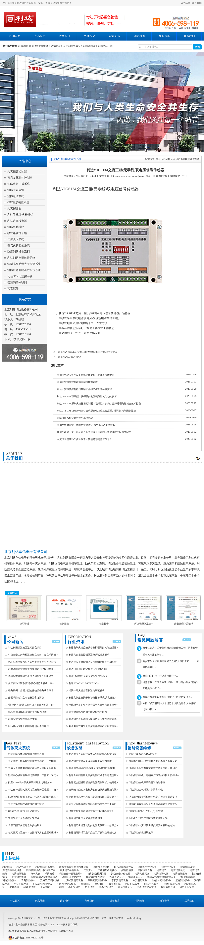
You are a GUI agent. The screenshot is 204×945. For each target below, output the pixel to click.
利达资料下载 (105, 46)
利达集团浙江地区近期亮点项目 (25, 647)
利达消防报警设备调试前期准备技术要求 (90, 761)
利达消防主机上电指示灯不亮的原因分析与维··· (154, 775)
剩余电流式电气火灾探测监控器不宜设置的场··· (93, 726)
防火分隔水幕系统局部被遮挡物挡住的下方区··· (93, 804)
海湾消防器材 (187, 877)
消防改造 (49, 873)
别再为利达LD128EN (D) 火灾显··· (147, 811)
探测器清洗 (127, 870)
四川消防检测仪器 (97, 873)
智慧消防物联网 (17, 282)
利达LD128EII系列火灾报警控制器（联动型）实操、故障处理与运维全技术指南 (99, 403)
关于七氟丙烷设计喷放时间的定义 (26, 804)
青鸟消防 (99, 883)
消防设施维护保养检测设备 (161, 877)
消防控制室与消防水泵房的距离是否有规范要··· (154, 761)
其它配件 (13, 288)
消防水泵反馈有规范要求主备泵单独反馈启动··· (154, 768)
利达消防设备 (90, 46)
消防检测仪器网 (101, 867)
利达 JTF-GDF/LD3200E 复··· (144, 753)
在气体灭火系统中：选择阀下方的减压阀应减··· (33, 832)
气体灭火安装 (116, 877)
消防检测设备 (145, 870)
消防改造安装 (135, 877)
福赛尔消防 (29, 887)
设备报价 (64, 36)
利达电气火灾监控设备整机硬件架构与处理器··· (93, 647)
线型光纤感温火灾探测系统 (24, 263)
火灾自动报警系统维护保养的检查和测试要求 (153, 796)
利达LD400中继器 (72, 356)
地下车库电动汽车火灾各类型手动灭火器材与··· (33, 661)
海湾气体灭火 (142, 873)
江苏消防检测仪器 (107, 870)
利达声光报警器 (17, 220)
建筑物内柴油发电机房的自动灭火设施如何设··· (93, 789)
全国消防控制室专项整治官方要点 (26, 697)
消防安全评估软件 (120, 873)
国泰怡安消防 (106, 887)
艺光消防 (89, 887)
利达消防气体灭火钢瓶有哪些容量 (26, 753)
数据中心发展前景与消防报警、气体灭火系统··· (33, 775)
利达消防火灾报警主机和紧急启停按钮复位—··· (33, 669)
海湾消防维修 (180, 873)
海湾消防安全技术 (146, 887)
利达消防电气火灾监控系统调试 (85, 818)
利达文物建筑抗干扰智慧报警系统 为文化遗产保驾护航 (86, 425)
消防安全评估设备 (147, 867)
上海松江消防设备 (73, 880)
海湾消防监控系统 (95, 877)
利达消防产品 (21, 883)
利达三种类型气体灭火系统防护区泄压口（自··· (33, 789)
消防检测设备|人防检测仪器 (40, 870)
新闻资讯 (164, 36)
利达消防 (23, 46)
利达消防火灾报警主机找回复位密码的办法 (152, 825)
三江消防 (59, 887)
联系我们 (189, 36)
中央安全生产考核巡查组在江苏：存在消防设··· (33, 654)
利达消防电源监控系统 (21, 257)
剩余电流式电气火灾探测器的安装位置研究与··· (93, 796)
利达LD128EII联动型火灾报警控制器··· (89, 669)
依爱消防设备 (140, 880)
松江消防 (85, 883)
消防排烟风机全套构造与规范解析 (75, 417)
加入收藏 (197, 3)
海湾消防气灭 (161, 873)
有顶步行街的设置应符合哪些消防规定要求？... (167, 696)
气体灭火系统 (15, 239)
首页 (158, 159)
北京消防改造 (187, 867)
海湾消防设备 (19, 873)
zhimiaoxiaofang (134, 918)
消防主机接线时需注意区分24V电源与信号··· (92, 811)
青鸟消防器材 (28, 880)
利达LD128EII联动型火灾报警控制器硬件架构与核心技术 (87, 396)
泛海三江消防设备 (49, 880)
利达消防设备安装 (58, 46)
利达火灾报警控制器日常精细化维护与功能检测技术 (84, 389)
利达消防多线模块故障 (141, 832)
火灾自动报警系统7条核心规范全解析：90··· (31, 683)
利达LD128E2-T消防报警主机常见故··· (149, 818)
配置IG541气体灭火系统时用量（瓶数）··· (30, 782)
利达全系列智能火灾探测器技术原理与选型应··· (93, 775)
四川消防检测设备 (69, 870)
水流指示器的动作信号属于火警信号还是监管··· (93, 704)
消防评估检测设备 (42, 883)
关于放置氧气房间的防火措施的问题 (88, 712)
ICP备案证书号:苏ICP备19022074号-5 (27, 931)
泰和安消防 (115, 883)
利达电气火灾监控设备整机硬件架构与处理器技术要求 (85, 375)
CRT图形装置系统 (18, 202)
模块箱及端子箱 (17, 233)
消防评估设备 (169, 867)
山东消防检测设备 (123, 867)
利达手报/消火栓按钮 (20, 214)
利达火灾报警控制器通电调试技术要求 (77, 382)
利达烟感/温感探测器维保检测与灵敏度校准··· (93, 768)
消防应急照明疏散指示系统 (24, 270)
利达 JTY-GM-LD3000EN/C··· (84, 683)
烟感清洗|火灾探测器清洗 (44, 877)
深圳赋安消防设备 (97, 880)
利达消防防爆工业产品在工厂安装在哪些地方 (93, 832)
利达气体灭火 (75, 46)
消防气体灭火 (151, 883)
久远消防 (45, 887)
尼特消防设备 (182, 880)
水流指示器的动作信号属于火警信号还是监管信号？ (84, 439)
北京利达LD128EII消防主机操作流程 (27, 712)
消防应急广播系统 (18, 183)
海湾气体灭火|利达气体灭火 (73, 867)
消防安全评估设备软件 (71, 873)
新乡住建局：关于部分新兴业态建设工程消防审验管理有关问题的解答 (94, 432)
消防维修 (139, 36)
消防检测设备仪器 (66, 883)
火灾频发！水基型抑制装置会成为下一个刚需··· (33, 761)
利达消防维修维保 (45, 867)
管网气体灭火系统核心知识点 (23, 818)
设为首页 (185, 3)
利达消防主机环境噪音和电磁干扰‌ (147, 782)
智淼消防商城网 (171, 883)
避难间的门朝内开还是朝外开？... (160, 675)
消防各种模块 (15, 227)
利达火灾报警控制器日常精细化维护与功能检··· (93, 661)
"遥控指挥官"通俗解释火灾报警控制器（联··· (31, 704)
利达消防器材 (9, 880)
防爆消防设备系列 (18, 251)
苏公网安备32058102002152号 (25, 938)
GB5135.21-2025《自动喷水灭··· (24, 811)
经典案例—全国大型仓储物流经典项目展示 (31, 690)
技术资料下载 (22, 339)
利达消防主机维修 (38, 46)
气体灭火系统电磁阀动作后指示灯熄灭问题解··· (33, 768)
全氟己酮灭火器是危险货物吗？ (25, 825)
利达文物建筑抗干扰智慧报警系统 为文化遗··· (93, 697)
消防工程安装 (186, 887)
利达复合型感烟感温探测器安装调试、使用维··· (93, 782)
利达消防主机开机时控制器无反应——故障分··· (93, 825)
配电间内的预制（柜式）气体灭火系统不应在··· (33, 796)
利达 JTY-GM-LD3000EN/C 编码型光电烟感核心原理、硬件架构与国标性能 (96, 410)
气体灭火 (89, 36)
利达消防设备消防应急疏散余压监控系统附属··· (93, 719)
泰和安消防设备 (119, 880)
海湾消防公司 (178, 870)
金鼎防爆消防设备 (161, 880)
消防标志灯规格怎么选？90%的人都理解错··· (31, 676)
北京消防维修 (19, 877)
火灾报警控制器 (17, 171)
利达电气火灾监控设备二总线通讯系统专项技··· (93, 753)
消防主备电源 (15, 190)
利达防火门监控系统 (19, 276)
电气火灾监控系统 (18, 245)
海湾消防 (161, 870)
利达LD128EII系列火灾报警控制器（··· (89, 676)
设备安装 (114, 36)
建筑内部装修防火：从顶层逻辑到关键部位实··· (154, 804)
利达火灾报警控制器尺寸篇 (22, 719)
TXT (69, 931)
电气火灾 (35, 873)
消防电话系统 (15, 196)
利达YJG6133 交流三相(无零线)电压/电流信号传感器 (90, 352)
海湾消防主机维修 (12, 870)
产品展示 (39, 36)
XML (63, 931)
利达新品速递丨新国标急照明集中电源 (28, 726)
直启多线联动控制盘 (19, 177)
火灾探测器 (14, 208)
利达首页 (15, 36)
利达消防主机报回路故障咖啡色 (146, 789)
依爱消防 (14, 887)
